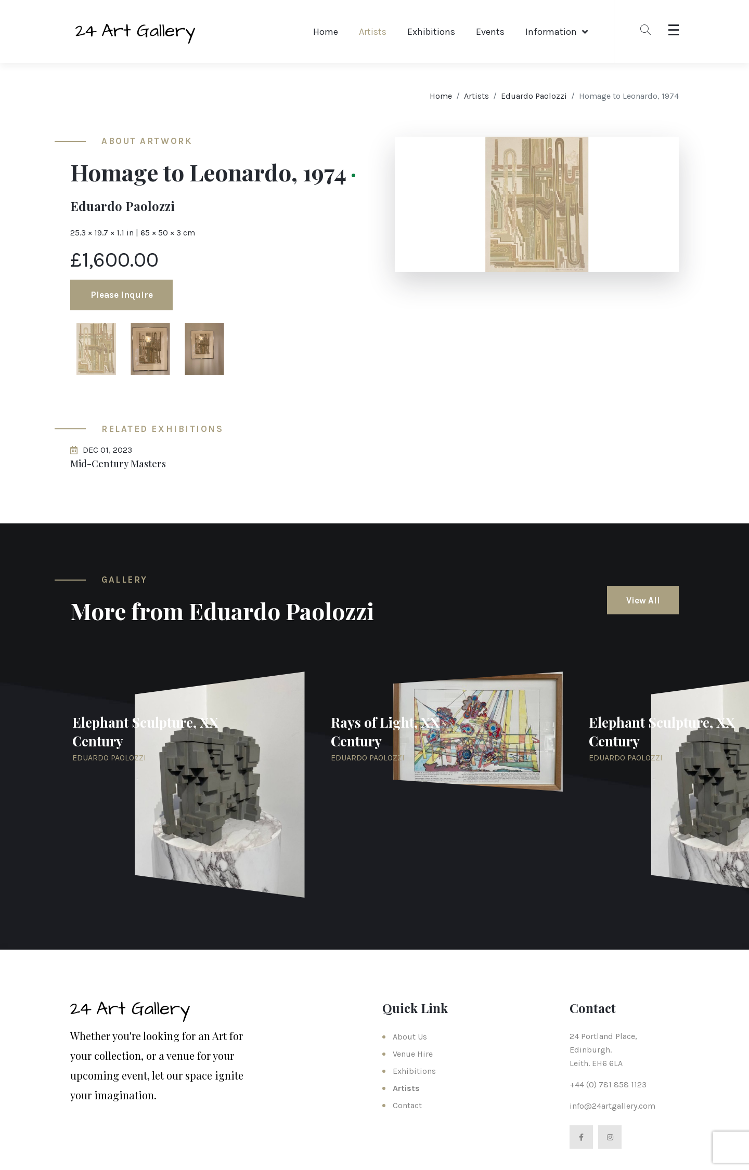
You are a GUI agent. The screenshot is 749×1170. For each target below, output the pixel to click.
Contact (407, 1105)
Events (490, 31)
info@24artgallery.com (612, 1106)
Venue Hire (413, 1054)
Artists (372, 31)
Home (325, 31)
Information (551, 31)
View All (643, 600)
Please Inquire (122, 295)
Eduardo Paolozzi (534, 96)
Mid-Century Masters (118, 463)
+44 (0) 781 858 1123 (608, 1084)
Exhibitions (431, 31)
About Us (410, 1037)
